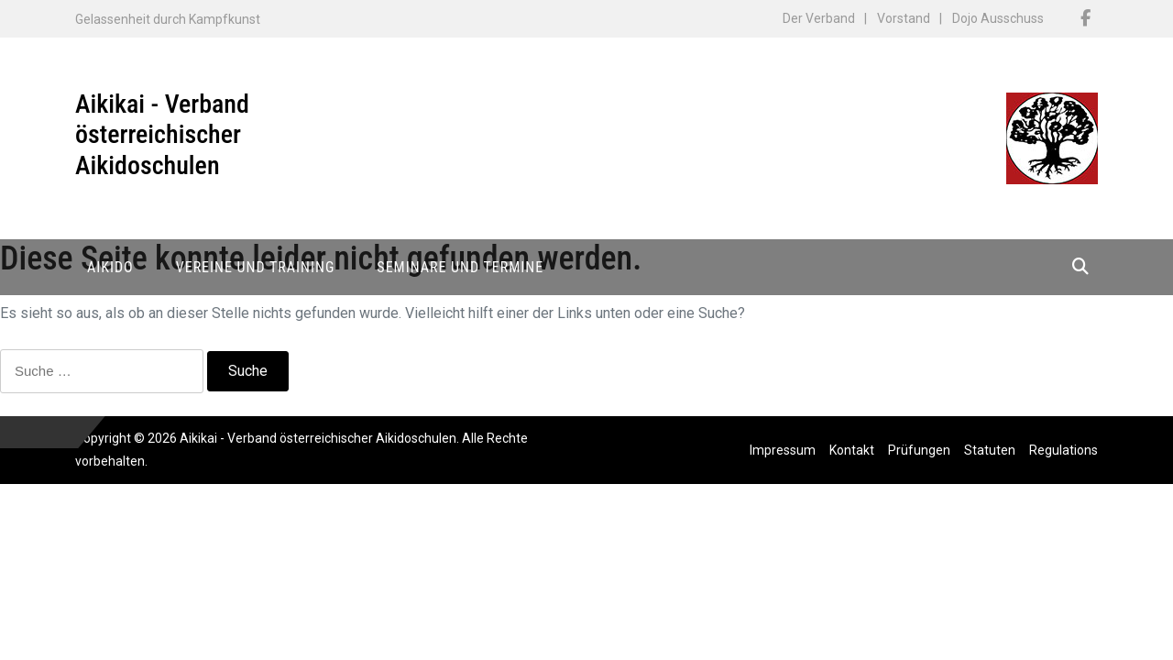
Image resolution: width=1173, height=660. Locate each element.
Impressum (783, 450)
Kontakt (851, 450)
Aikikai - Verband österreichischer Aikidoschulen (162, 135)
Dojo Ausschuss (998, 18)
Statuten (989, 450)
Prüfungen (919, 450)
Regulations (1063, 450)
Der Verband (819, 18)
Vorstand (903, 18)
